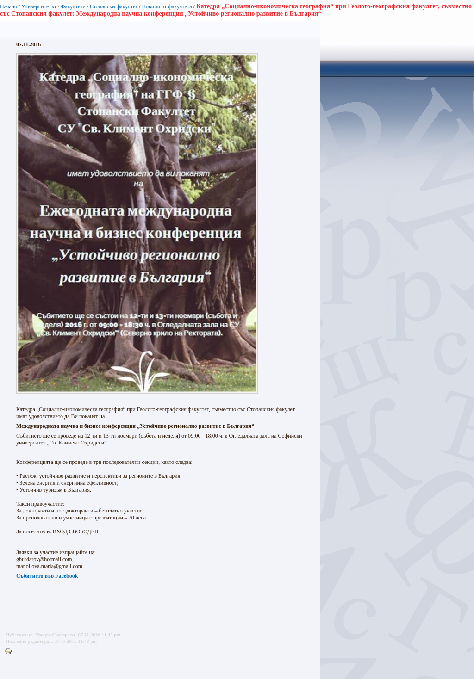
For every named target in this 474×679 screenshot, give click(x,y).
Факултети (73, 6)
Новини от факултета (167, 6)
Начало (8, 6)
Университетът (38, 6)
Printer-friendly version (11, 652)
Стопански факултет (114, 6)
